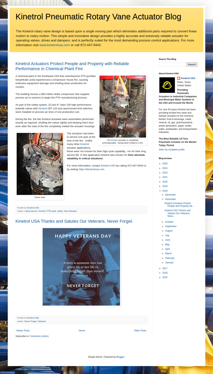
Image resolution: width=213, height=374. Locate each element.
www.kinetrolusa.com (54, 45)
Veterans (42, 321)
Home (82, 330)
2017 (165, 268)
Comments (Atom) (39, 336)
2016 (165, 272)
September (171, 226)
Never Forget (30, 321)
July (167, 235)
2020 (165, 181)
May (167, 244)
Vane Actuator (70, 211)
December (170, 194)
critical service (31, 211)
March (168, 253)
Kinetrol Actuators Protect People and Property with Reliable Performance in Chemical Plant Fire (72, 66)
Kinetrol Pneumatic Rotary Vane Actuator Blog (98, 16)
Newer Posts (23, 330)
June (167, 240)
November (170, 199)
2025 (165, 163)
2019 (165, 186)
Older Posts (140, 330)
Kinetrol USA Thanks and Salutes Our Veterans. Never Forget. (74, 221)
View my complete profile (172, 149)
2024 (165, 168)
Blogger (120, 357)
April (167, 249)
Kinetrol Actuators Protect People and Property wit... (179, 204)
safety (60, 211)
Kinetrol (114, 140)
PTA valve (51, 211)
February (169, 258)
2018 (165, 191)
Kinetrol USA (108, 165)
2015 (165, 277)
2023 (165, 172)
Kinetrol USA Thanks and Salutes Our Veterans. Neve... (178, 213)
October (169, 222)
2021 (165, 177)
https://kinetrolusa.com (91, 169)
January (169, 262)
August (168, 230)
